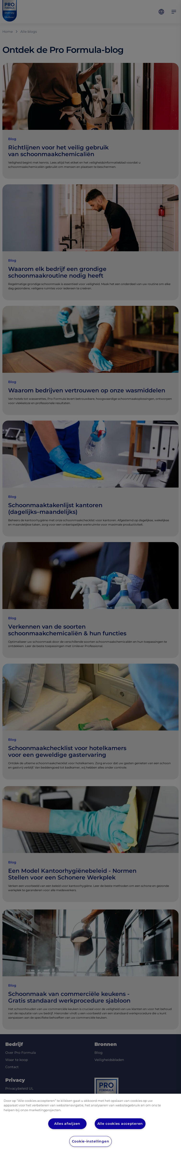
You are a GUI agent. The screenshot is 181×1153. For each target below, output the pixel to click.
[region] (90, 1123)
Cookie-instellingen (91, 1141)
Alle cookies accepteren (120, 1123)
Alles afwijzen (67, 1123)
